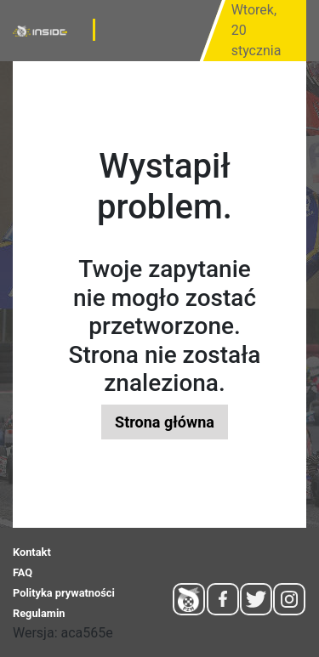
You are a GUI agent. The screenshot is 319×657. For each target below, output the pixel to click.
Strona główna (164, 422)
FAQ (22, 572)
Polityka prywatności (64, 592)
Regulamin (39, 613)
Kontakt (32, 552)
